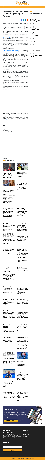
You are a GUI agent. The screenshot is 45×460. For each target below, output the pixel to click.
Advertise (25, 436)
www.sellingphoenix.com (8, 119)
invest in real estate (7, 37)
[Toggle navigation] (3, 7)
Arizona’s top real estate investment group (13, 50)
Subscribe (12, 450)
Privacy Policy (26, 434)
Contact (24, 438)
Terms (24, 432)
